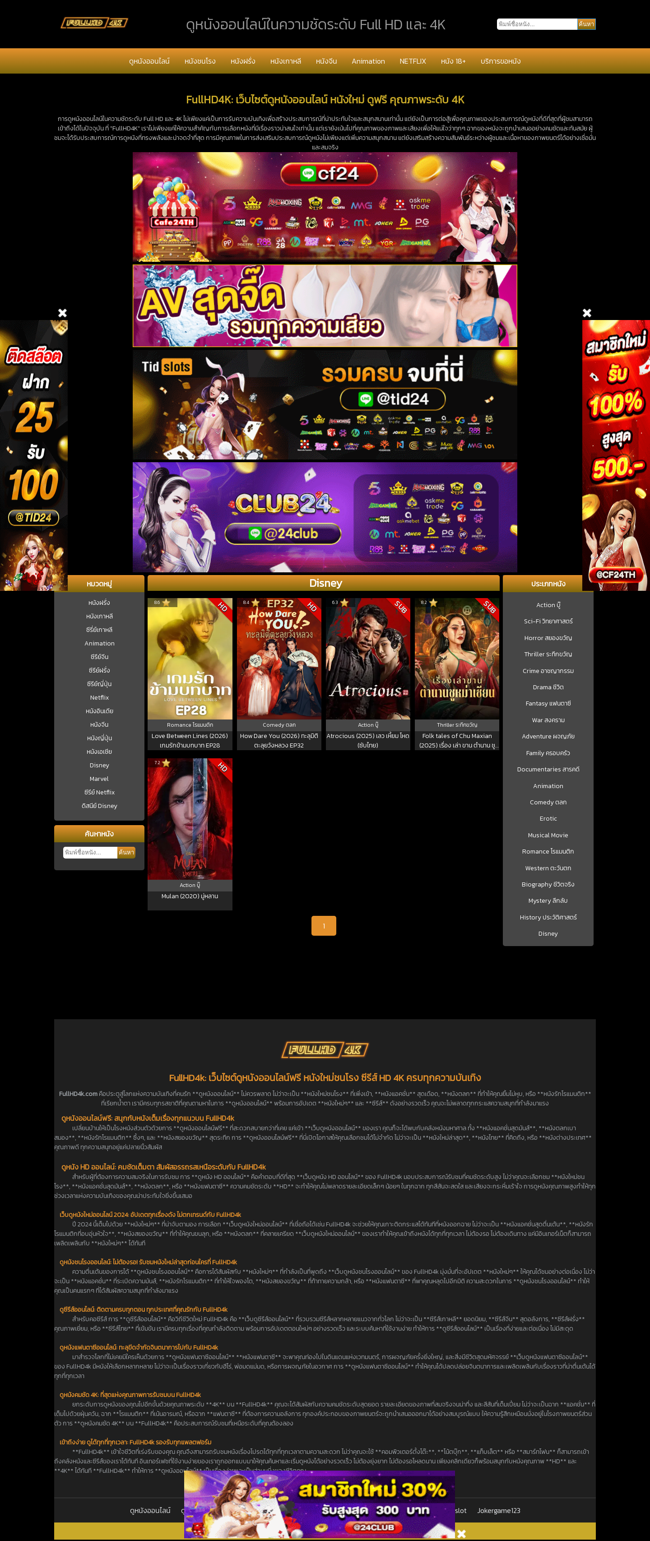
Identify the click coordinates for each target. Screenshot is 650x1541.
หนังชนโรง (200, 61)
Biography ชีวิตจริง (548, 884)
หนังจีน (326, 61)
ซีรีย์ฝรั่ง (99, 670)
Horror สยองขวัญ (548, 638)
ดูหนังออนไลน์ (149, 61)
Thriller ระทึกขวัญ (548, 654)
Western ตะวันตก (548, 868)
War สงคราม (548, 720)
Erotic (548, 818)
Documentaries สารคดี (548, 769)
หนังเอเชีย (99, 752)
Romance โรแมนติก (548, 851)
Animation (368, 61)
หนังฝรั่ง (243, 61)
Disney (99, 765)
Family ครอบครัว (548, 753)
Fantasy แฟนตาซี (548, 703)
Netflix (99, 697)
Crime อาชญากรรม (548, 671)
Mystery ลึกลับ (548, 900)
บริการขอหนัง (501, 61)
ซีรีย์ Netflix (99, 792)
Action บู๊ (548, 605)
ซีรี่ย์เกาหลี (99, 630)
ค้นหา (126, 852)
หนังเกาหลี (285, 61)
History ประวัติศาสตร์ (548, 917)
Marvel (99, 779)
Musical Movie (548, 835)
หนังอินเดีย (99, 711)
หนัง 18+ (453, 61)
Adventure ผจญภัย (548, 736)
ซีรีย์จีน (99, 657)
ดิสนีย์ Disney (99, 806)
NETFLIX (413, 61)
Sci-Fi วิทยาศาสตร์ (548, 621)
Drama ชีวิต (548, 687)
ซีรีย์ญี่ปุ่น (99, 684)
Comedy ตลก (548, 802)
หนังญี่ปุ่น (99, 738)
